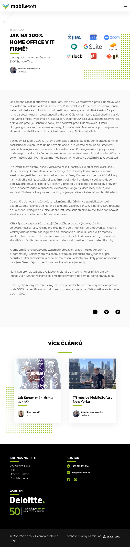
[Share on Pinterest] (117, 311)
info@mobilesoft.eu (81, 472)
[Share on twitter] (106, 311)
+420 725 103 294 (80, 466)
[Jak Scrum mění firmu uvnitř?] (37, 391)
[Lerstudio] (111, 536)
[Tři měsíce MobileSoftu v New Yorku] (92, 391)
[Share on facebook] (95, 311)
